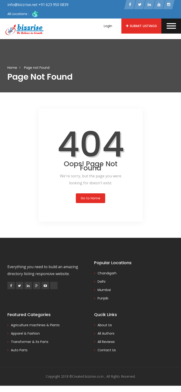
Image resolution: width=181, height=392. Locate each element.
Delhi (101, 281)
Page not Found (36, 68)
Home (12, 68)
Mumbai (104, 290)
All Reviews (106, 342)
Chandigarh (107, 273)
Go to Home (90, 198)
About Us (105, 325)
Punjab (103, 298)
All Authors (106, 333)
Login (108, 26)
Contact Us (107, 350)
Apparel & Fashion (25, 333)
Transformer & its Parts (29, 342)
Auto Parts (19, 350)
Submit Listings (141, 26)
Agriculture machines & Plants (35, 325)
